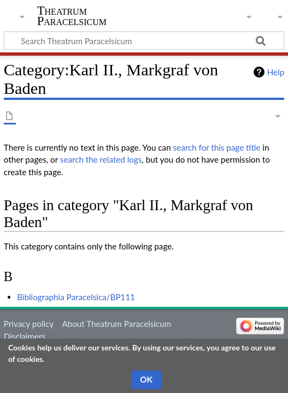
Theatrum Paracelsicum (72, 16)
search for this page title (217, 147)
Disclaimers (24, 336)
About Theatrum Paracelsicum (116, 324)
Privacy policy (29, 324)
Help (275, 72)
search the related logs (101, 159)
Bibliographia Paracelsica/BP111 (76, 297)
